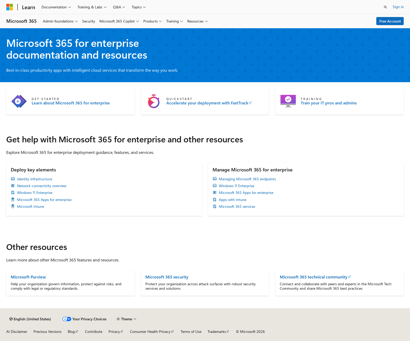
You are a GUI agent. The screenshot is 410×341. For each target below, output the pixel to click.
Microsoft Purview (28, 276)
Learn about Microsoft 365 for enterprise (71, 102)
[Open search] (385, 7)
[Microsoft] (9, 7)
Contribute (93, 331)
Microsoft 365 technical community (313, 276)
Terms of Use (191, 331)
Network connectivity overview (41, 185)
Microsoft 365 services (237, 206)
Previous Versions (47, 331)
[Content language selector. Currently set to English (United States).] (30, 319)
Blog (71, 331)
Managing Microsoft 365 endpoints (247, 179)
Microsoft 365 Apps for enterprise (44, 199)
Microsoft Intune (30, 206)
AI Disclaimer (16, 331)
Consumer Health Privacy (150, 331)
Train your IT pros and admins (329, 102)
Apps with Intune (232, 199)
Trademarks (217, 331)
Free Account (390, 21)
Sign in (398, 6)
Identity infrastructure (34, 179)
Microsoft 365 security (166, 276)
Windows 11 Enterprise (34, 192)
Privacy (114, 331)
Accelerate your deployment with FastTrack (207, 102)
